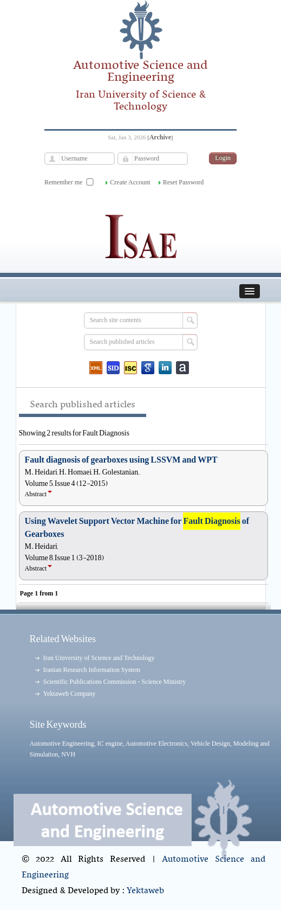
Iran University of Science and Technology (99, 658)
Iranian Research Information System (92, 670)
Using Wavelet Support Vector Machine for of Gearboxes (137, 527)
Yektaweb (145, 891)
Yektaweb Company (69, 693)
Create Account (130, 182)
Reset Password (183, 182)
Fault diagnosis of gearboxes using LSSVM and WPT (121, 460)
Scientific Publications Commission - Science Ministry (114, 681)
